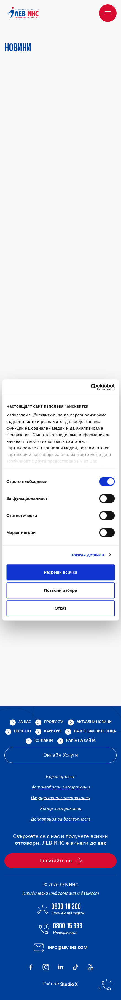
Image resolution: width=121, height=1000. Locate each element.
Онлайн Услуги (60, 755)
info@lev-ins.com (68, 947)
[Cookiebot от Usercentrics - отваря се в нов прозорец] (90, 387)
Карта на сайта (80, 741)
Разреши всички (60, 572)
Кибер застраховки (60, 808)
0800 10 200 (66, 907)
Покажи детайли (87, 555)
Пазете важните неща (95, 731)
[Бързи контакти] (106, 985)
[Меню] (108, 13)
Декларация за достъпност (60, 819)
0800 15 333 (67, 926)
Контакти (43, 741)
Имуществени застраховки (60, 798)
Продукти (53, 722)
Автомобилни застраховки (60, 787)
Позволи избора (60, 590)
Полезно (22, 731)
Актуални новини (94, 722)
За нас (24, 722)
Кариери (52, 731)
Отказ (60, 608)
